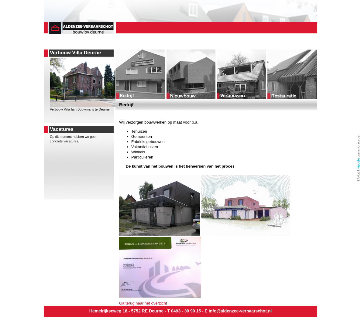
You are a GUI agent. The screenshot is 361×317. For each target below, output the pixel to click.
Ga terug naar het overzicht (143, 303)
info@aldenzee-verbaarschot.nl (240, 310)
